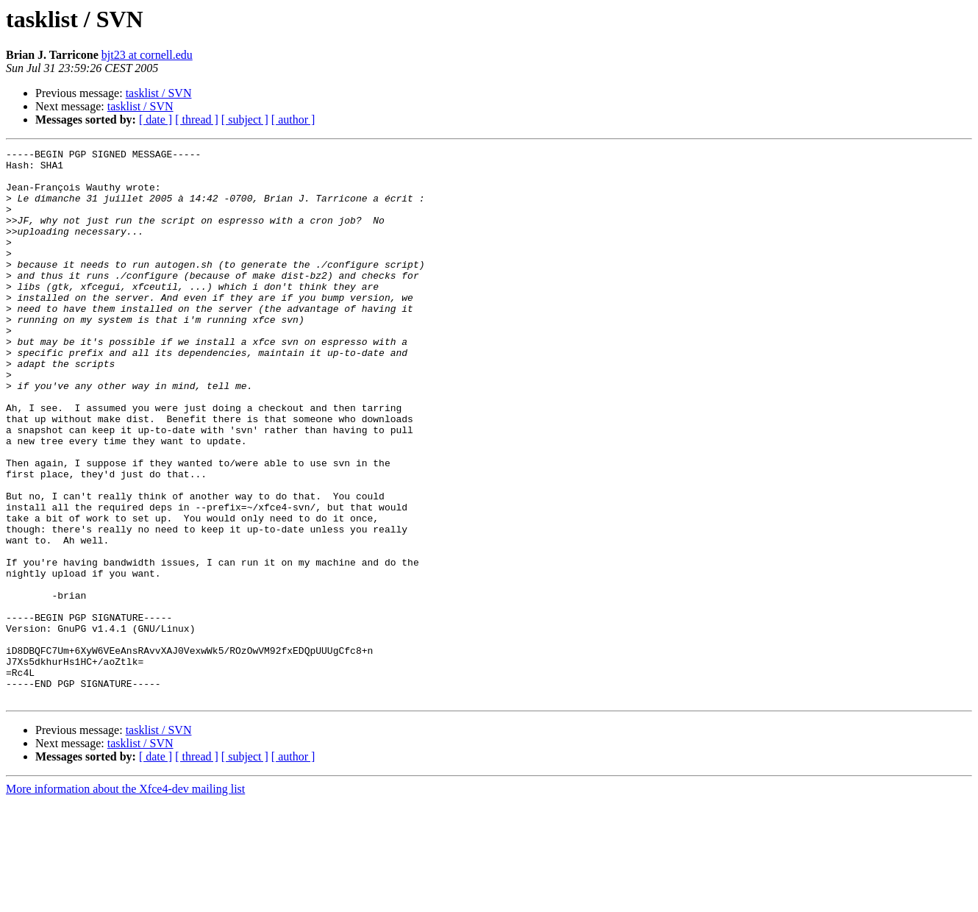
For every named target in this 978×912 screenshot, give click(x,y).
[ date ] (155, 119)
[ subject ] (244, 119)
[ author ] (293, 119)
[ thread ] (196, 119)
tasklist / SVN (159, 93)
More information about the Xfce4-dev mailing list (125, 899)
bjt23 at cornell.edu (147, 55)
